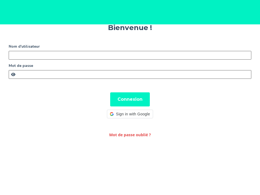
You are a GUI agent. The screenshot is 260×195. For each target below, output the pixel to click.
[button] (130, 114)
